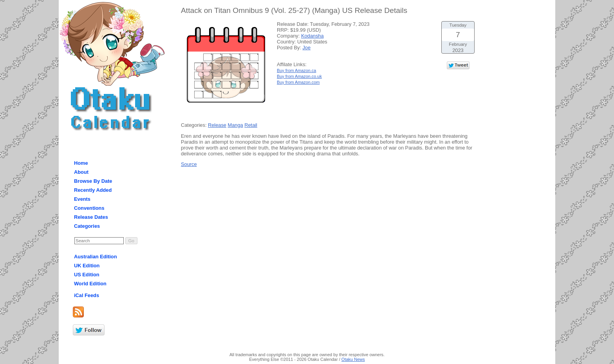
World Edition (90, 284)
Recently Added (93, 190)
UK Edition (86, 265)
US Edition (86, 275)
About (81, 172)
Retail (250, 125)
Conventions (89, 208)
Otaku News (353, 359)
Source (189, 164)
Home (81, 163)
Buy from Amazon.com (298, 82)
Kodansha (312, 36)
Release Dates (91, 217)
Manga (235, 125)
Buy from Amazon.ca (296, 70)
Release (217, 125)
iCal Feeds (86, 295)
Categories (87, 226)
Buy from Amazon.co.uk (299, 76)
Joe (306, 47)
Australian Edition (95, 256)
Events (82, 199)
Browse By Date (93, 181)
